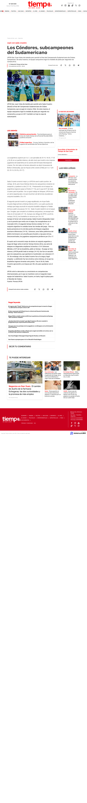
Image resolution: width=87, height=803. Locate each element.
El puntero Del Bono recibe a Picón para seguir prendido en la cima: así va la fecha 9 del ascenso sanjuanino (30, 331)
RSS (35, 423)
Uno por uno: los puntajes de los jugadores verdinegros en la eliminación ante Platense (30, 326)
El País (35, 11)
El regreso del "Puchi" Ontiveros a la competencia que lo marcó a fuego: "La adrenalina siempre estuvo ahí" (30, 307)
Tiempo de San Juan (12, 38)
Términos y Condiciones (27, 423)
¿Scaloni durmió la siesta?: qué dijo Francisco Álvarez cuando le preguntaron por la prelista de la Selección (28, 321)
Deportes (28, 11)
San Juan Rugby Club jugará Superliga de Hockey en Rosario (26, 336)
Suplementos (25, 420)
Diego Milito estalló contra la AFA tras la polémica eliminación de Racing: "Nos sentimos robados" (30, 316)
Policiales (50, 11)
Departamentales (60, 11)
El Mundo (42, 11)
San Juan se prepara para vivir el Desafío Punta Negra (24, 339)
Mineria (7, 11)
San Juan (21, 11)
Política (13, 11)
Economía (24, 415)
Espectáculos (72, 11)
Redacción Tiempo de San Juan (19, 64)
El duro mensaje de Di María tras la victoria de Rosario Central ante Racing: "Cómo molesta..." (28, 311)
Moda (79, 11)
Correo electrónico (63, 154)
